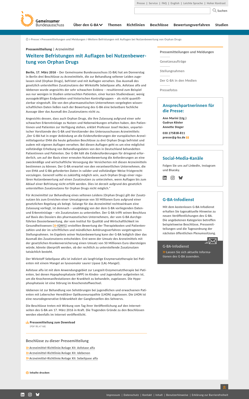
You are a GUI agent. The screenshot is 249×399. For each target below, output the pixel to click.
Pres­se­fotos (168, 90)
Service (153, 3)
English (175, 3)
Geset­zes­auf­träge (173, 61)
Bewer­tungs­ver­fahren (192, 25)
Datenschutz (131, 395)
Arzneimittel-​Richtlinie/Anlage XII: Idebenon (59, 353)
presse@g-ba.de (174, 137)
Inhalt (159, 395)
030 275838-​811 (174, 133)
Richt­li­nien (136, 25)
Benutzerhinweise (177, 395)
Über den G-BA (86, 25)
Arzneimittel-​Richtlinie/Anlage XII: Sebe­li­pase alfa (63, 358)
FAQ (164, 3)
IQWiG (61, 226)
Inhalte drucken (40, 372)
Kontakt (147, 395)
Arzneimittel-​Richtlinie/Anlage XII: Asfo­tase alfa (62, 348)
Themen (115, 25)
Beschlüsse (159, 25)
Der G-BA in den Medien (178, 80)
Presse (141, 3)
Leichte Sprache (193, 3)
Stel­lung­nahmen (172, 71)
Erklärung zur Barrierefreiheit (210, 395)
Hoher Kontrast (216, 3)
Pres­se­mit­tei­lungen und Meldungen (187, 52)
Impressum (113, 395)
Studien (221, 25)
